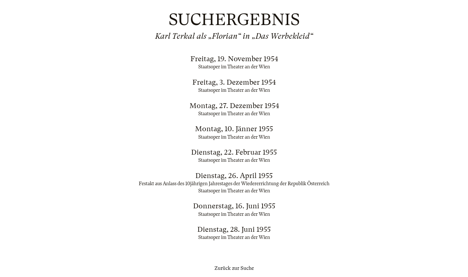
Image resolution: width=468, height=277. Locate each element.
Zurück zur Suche (234, 268)
